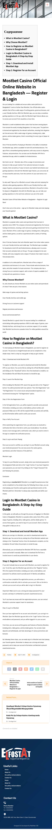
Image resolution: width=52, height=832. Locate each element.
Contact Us (8, 779)
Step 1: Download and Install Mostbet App (19, 64)
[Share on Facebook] (9, 669)
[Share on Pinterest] (20, 669)
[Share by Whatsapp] (37, 669)
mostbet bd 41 (16, 482)
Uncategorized (35, 655)
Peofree (9, 655)
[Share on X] (15, 669)
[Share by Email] (43, 669)
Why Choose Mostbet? (16, 42)
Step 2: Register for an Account (21, 70)
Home (6, 770)
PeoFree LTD (34, 828)
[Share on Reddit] (26, 669)
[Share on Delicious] (32, 669)
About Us (7, 773)
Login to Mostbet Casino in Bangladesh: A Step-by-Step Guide (19, 56)
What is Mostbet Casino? (18, 38)
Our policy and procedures (13, 776)
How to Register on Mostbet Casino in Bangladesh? (19, 47)
